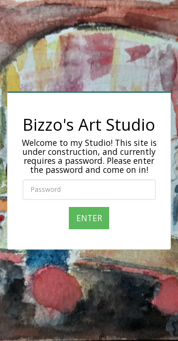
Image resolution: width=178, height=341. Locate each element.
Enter (89, 218)
